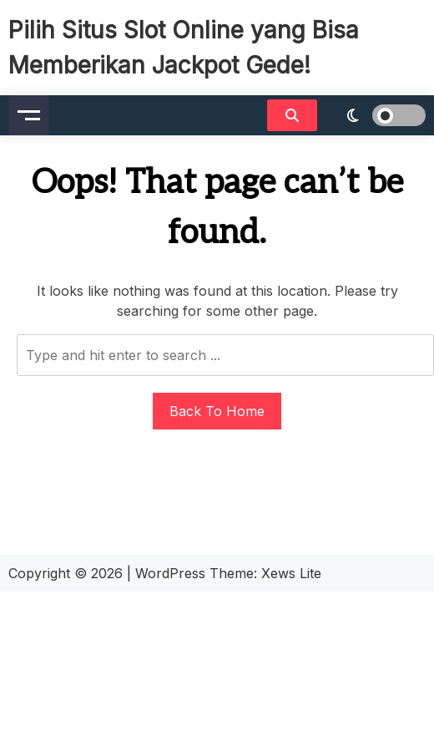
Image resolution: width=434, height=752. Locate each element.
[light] (376, 115)
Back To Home (217, 411)
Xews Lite (291, 573)
